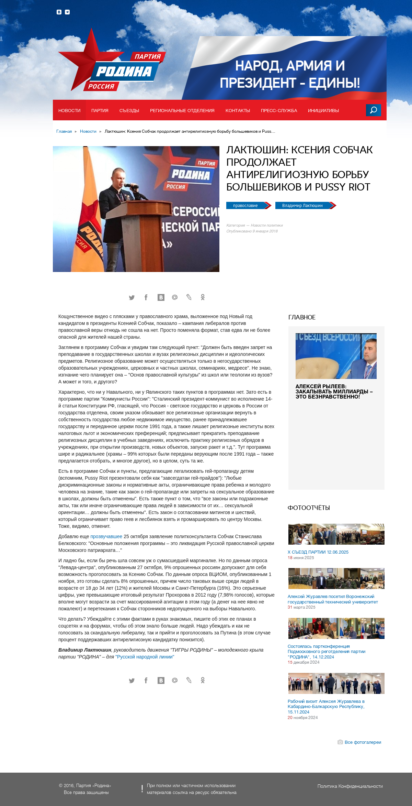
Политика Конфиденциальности (350, 786)
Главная (64, 131)
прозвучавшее (106, 536)
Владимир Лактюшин (303, 205)
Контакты (238, 110)
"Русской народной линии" (144, 657)
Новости (69, 110)
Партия (100, 110)
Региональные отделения (182, 110)
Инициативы (323, 110)
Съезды (129, 110)
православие (246, 205)
